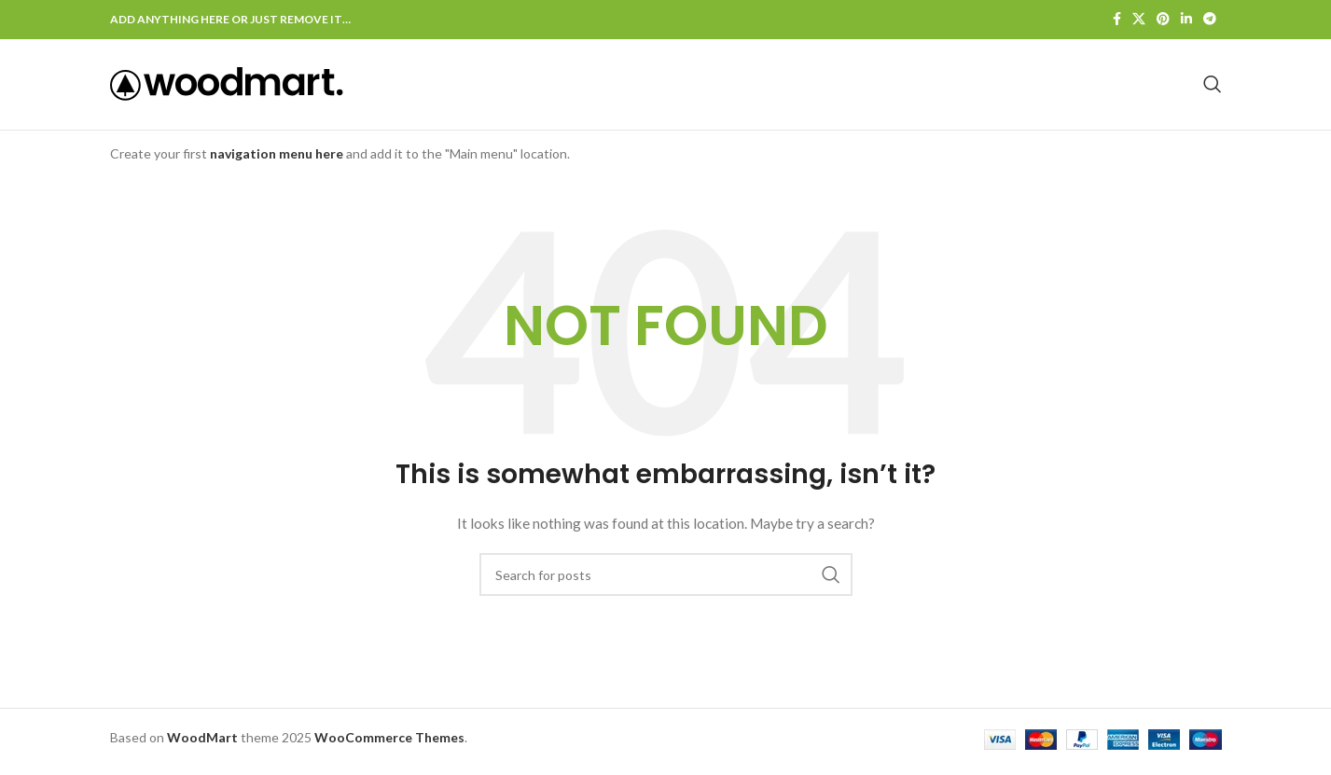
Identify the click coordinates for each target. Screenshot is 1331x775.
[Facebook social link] (1117, 20)
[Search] (1212, 87)
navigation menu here (276, 160)
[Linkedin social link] (1186, 20)
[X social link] (1139, 20)
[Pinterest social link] (1163, 20)
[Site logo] (226, 86)
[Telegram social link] (1210, 20)
